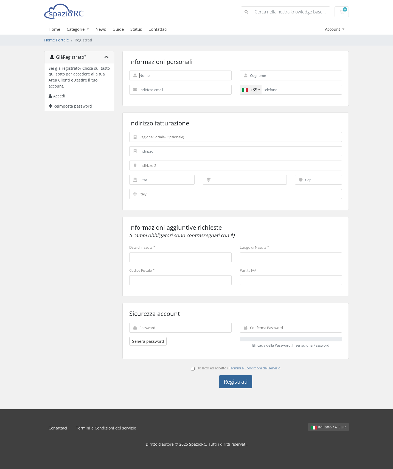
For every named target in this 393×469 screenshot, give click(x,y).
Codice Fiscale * (142, 270)
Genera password (148, 341)
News (101, 29)
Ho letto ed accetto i (235, 368)
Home (54, 29)
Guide (118, 29)
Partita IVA (248, 270)
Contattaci (157, 29)
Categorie (76, 29)
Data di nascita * (142, 247)
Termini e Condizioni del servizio (254, 368)
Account (333, 29)
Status (136, 29)
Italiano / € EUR (328, 426)
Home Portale (56, 40)
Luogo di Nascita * (254, 247)
